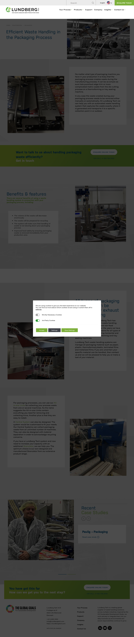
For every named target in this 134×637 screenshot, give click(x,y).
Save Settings (70, 330)
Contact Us (119, 9)
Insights (107, 9)
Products (78, 9)
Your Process (65, 9)
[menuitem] (65, 12)
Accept (41, 330)
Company (98, 9)
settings (38, 309)
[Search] (93, 3)
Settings (54, 330)
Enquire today (124, 3)
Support (88, 9)
